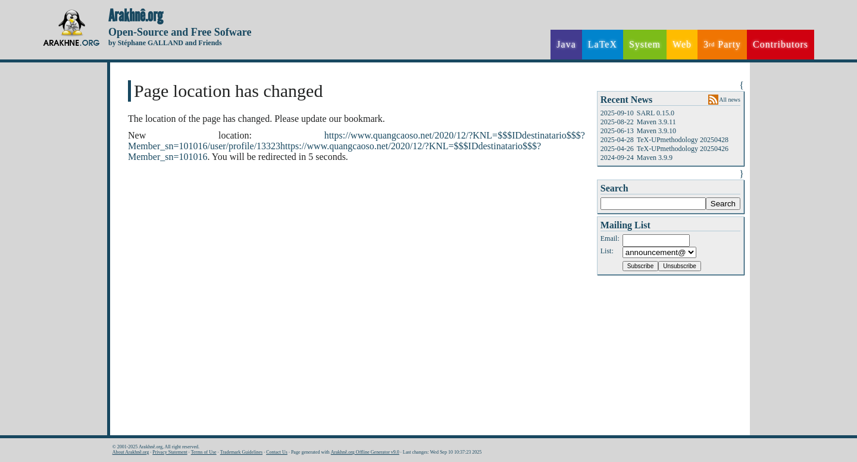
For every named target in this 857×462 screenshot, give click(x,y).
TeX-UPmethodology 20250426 (682, 148)
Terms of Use (204, 452)
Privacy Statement (169, 452)
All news (729, 99)
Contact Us (276, 452)
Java (565, 44)
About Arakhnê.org (130, 452)
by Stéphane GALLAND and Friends (165, 43)
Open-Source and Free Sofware (180, 32)
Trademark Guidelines (241, 452)
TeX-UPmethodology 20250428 (682, 140)
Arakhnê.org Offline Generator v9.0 (365, 452)
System (645, 44)
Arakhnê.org (135, 16)
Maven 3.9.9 (655, 157)
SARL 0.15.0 (655, 113)
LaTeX (602, 44)
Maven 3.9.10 (656, 131)
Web (682, 44)
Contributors (780, 44)
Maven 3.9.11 (656, 122)
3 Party (722, 44)
